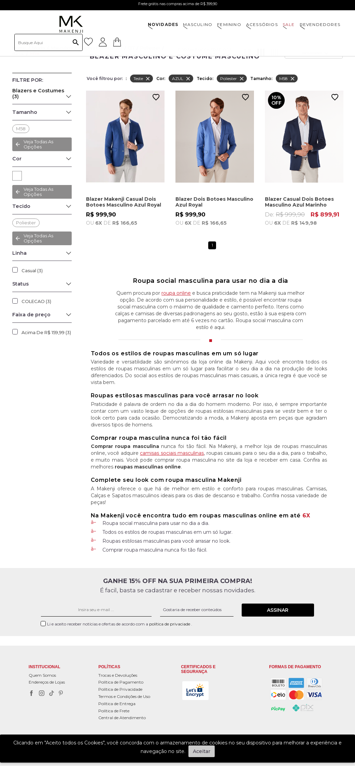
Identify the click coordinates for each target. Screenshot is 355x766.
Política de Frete (113, 710)
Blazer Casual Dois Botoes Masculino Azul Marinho (299, 202)
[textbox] (48, 42)
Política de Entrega (117, 703)
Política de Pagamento (120, 682)
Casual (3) (32, 270)
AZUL (17, 176)
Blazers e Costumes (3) (38, 94)
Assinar (277, 610)
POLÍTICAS (109, 667)
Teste (142, 79)
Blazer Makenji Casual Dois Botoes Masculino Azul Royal (123, 202)
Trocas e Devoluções (117, 675)
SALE (289, 24)
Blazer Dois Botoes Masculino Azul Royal (214, 202)
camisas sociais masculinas (172, 453)
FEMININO (229, 24)
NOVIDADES (163, 24)
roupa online (176, 293)
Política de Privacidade (120, 689)
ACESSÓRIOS (262, 24)
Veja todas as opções (38, 191)
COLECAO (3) (36, 301)
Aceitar (201, 751)
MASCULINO (197, 24)
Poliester (26, 222)
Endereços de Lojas (47, 682)
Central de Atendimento (122, 717)
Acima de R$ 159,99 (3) (46, 332)
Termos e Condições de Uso (124, 696)
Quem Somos (42, 675)
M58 (21, 128)
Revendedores (320, 24)
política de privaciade (170, 623)
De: (304, 218)
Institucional (44, 667)
